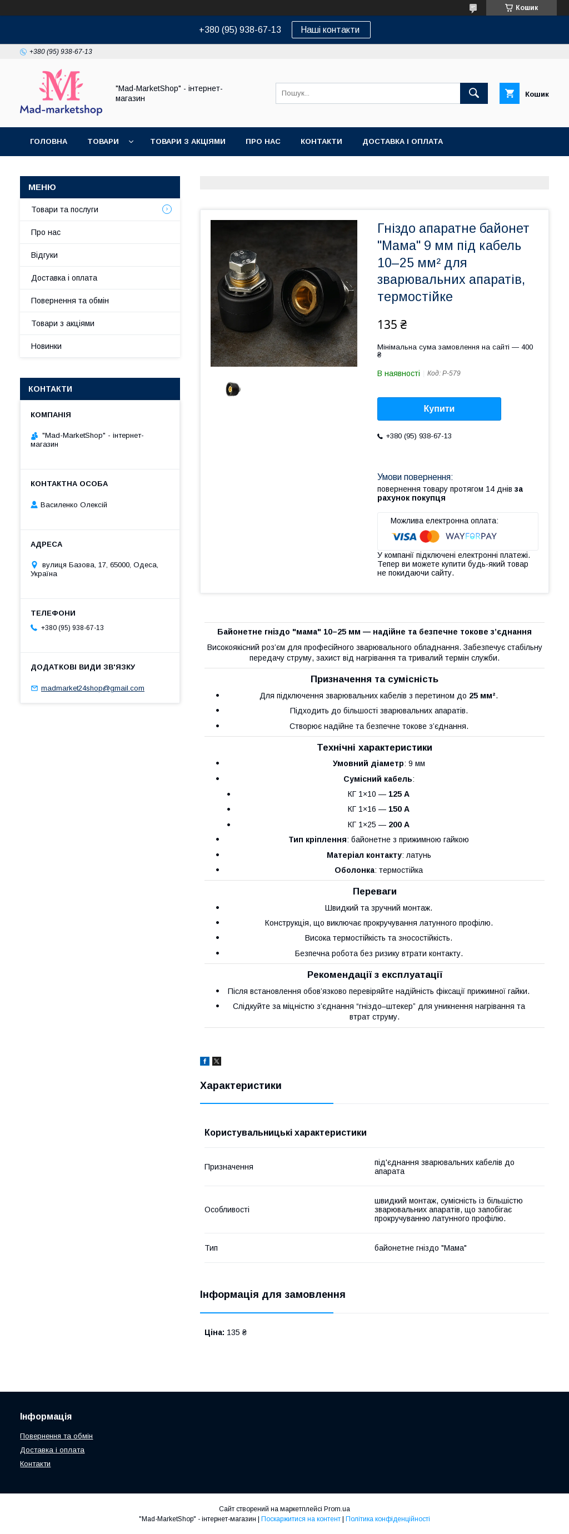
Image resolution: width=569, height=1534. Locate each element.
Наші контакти (331, 29)
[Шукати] (474, 93)
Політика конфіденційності (388, 1519)
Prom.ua (337, 1509)
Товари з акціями (188, 141)
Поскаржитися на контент (301, 1519)
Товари (103, 141)
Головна (48, 141)
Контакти (321, 141)
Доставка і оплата (402, 141)
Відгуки (44, 255)
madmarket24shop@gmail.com (92, 688)
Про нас (263, 141)
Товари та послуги (64, 209)
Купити (439, 408)
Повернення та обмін (77, 170)
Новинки (46, 346)
